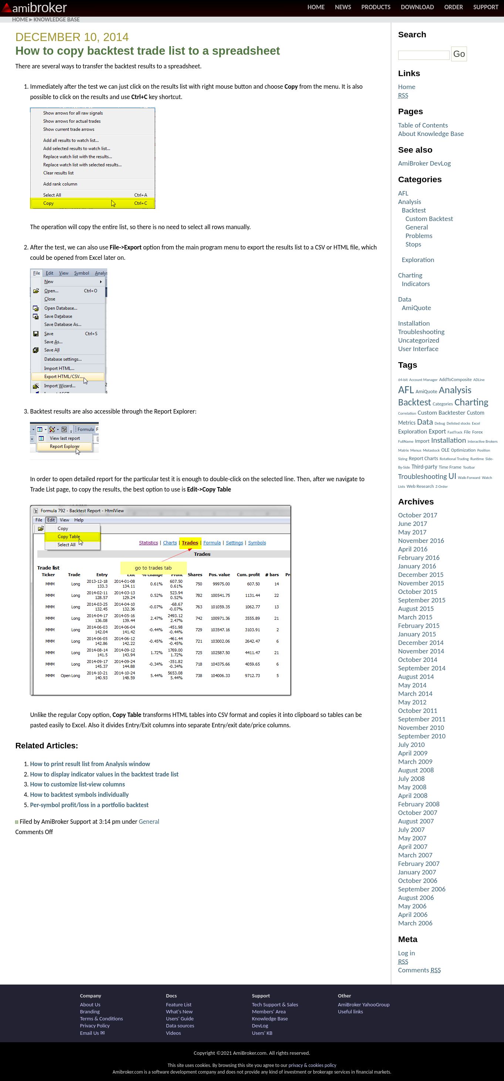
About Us (90, 1004)
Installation (414, 323)
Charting (410, 275)
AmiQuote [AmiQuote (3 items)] (426, 391)
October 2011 (417, 710)
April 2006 (412, 914)
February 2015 (419, 625)
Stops (413, 244)
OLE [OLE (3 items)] (445, 450)
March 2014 (415, 693)
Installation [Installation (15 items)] (448, 440)
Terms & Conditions (101, 1018)
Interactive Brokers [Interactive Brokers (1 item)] (483, 441)
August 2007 (416, 821)
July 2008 (411, 778)
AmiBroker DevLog (424, 163)
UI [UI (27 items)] (452, 475)
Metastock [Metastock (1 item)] (431, 450)
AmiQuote (416, 307)
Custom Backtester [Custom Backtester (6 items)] (442, 413)
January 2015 (417, 634)
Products (376, 7)
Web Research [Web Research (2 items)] (420, 486)
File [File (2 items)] (467, 432)
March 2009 (415, 761)
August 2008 (416, 770)
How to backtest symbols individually (79, 795)
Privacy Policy (95, 1025)
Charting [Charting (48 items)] (471, 402)
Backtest (414, 210)
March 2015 (415, 617)
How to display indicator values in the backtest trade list (104, 774)
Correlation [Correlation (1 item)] (407, 413)
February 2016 (419, 557)
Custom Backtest (429, 218)
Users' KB (262, 1033)
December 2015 (421, 574)
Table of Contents (423, 125)
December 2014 (421, 642)
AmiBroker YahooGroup (364, 1004)
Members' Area (269, 1011)
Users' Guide (180, 1018)
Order (453, 7)
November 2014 (421, 651)
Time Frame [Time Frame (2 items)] (450, 467)
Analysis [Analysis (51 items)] (455, 390)
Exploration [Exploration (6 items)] (412, 431)
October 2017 (417, 515)
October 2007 (417, 812)
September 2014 (422, 668)
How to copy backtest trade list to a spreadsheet (147, 50)
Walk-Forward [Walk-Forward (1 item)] (469, 477)
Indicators (416, 283)
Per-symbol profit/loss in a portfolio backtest (89, 805)
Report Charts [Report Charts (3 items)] (423, 458)
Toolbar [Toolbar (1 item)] (469, 467)
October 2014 (417, 659)
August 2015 (416, 608)
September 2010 (422, 736)
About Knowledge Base (431, 133)
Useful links (350, 1011)
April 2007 (412, 846)
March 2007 (415, 855)
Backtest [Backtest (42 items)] (414, 402)
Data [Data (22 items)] (425, 422)
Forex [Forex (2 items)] (477, 432)
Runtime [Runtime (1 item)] (477, 458)
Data (405, 299)
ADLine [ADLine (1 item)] (479, 379)
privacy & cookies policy (312, 1065)
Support (485, 7)
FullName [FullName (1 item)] (405, 441)
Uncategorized (418, 340)
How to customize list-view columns (77, 784)
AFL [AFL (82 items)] (406, 389)
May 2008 (412, 787)
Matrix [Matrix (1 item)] (403, 450)
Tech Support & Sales (275, 1004)
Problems (419, 235)
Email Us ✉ (92, 1033)
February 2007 (419, 863)
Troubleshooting (421, 331)
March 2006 (415, 923)
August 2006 (416, 897)
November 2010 (421, 727)
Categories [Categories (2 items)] (443, 404)
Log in (406, 953)
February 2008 (419, 804)
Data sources (180, 1025)
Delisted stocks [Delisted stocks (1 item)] (458, 423)
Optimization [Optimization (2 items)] (463, 450)
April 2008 (412, 795)
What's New (179, 1011)
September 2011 (422, 719)
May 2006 (412, 906)
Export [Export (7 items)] (437, 431)
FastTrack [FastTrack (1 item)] (455, 432)
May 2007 (412, 838)
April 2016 (412, 549)
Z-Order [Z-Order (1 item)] (442, 486)
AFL (403, 193)
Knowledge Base (57, 19)
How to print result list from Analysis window (90, 764)
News (343, 7)
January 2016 (417, 566)
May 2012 (412, 702)
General (149, 821)
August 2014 (416, 676)
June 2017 (412, 523)
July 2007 (411, 829)
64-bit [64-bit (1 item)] (403, 379)
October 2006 (417, 880)
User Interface (418, 348)
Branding (90, 1011)
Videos (173, 1033)
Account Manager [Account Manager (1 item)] (423, 379)
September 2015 (422, 600)
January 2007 (417, 872)
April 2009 (412, 753)
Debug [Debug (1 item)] (440, 423)
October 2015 (417, 591)
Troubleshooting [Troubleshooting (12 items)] (422, 476)
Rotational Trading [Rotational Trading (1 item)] (454, 458)
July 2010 (411, 744)
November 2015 (421, 583)
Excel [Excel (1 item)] (476, 423)
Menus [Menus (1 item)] (416, 450)
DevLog (260, 1025)
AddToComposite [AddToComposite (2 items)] (455, 379)
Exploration (418, 259)
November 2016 (421, 540)
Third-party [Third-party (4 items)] (424, 466)
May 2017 (412, 532)
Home (316, 7)
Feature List (179, 1004)
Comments (419, 970)
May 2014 (412, 685)
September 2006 (422, 889)
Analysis (409, 201)
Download (417, 7)
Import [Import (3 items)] (422, 441)
